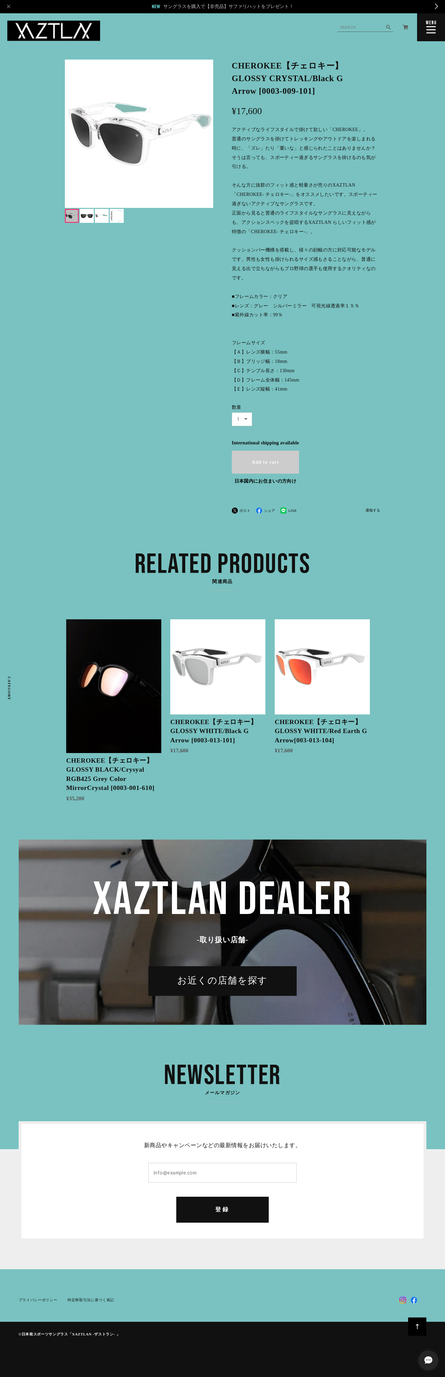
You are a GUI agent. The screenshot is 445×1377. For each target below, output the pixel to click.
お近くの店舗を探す (222, 981)
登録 (222, 1210)
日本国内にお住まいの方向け (265, 481)
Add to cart (265, 462)
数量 (236, 407)
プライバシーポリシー (38, 1300)
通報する (373, 510)
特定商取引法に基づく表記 (91, 1300)
